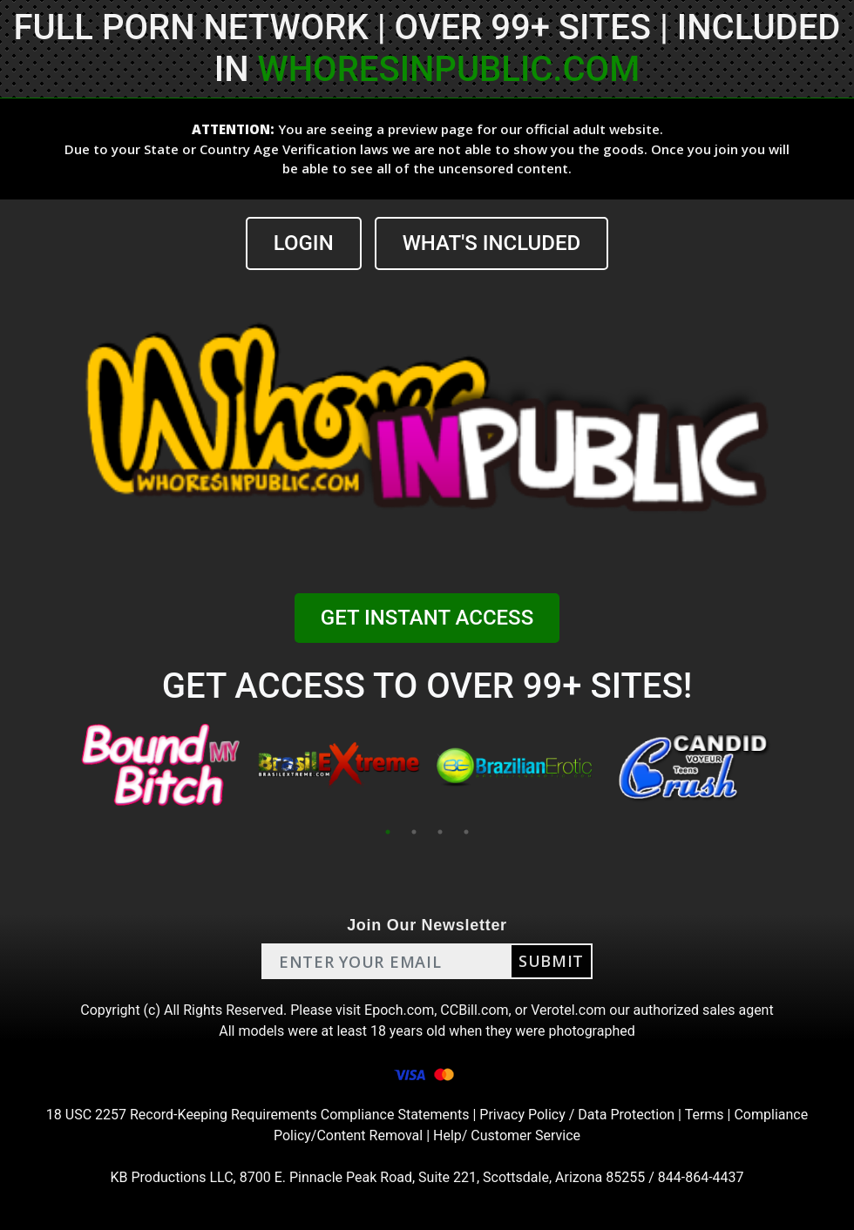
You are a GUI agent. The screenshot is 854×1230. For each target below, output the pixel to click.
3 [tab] (440, 832)
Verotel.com (568, 1010)
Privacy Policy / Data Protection (576, 1114)
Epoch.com (399, 1010)
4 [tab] (466, 832)
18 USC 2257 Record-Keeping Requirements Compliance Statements (258, 1114)
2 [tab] (414, 832)
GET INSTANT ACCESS (427, 617)
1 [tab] (387, 832)
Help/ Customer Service (506, 1135)
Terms (704, 1114)
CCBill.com (474, 1010)
